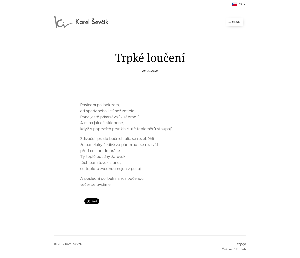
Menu (234, 22)
